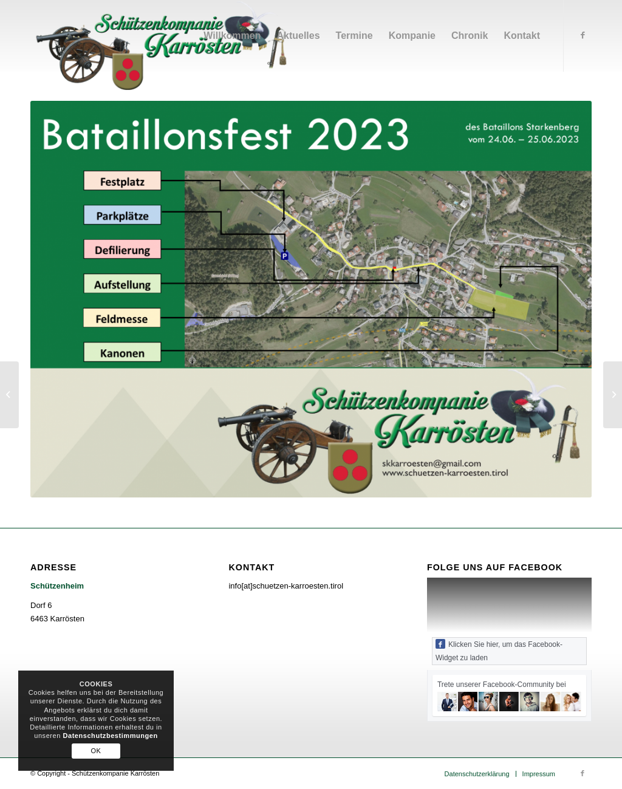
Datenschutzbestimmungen (110, 735)
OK (96, 750)
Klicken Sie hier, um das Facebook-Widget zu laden (499, 650)
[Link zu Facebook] (582, 35)
